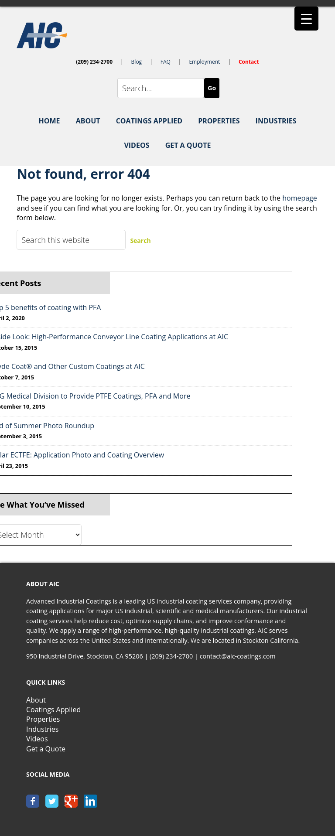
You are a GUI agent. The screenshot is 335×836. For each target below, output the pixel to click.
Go (212, 88)
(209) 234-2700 (94, 61)
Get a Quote (45, 749)
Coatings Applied (53, 709)
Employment (204, 61)
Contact (249, 61)
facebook (32, 801)
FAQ (166, 61)
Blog (136, 61)
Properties (43, 719)
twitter (51, 801)
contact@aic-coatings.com (238, 656)
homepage (299, 198)
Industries (42, 729)
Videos (37, 739)
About (36, 700)
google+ (71, 801)
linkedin (90, 801)
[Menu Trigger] (306, 19)
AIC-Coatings (167, 35)
